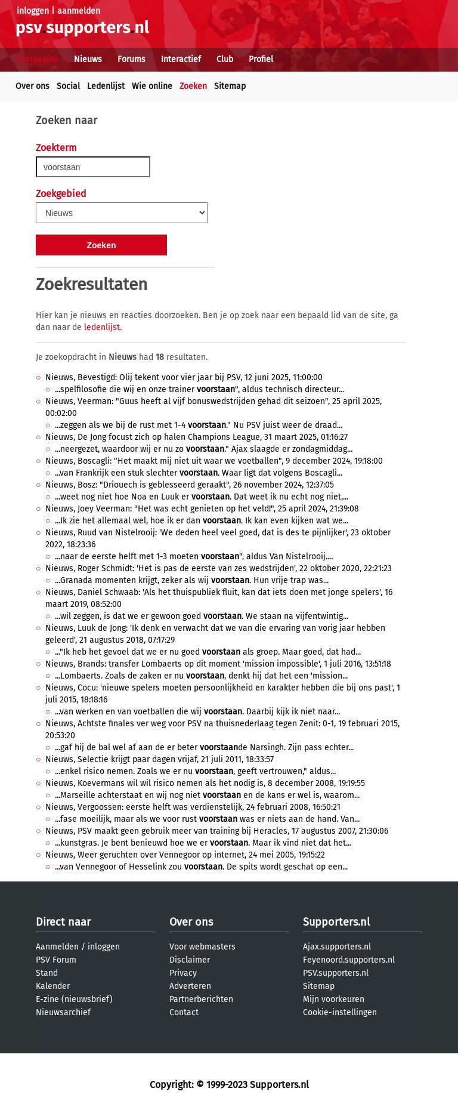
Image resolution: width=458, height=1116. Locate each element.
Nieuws (88, 59)
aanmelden (78, 11)
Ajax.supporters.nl (337, 947)
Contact (184, 1012)
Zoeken (193, 86)
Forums (131, 59)
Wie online (152, 86)
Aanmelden (57, 947)
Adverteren (190, 986)
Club (224, 59)
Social (68, 86)
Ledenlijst (106, 86)
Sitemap (230, 86)
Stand (47, 973)
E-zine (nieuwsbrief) (74, 999)
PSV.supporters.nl (336, 973)
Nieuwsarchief (63, 1012)
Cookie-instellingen (340, 1012)
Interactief (181, 59)
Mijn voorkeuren (333, 999)
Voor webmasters (202, 947)
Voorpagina (37, 59)
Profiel (261, 59)
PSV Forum (56, 960)
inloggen (33, 11)
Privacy (183, 973)
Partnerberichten (201, 999)
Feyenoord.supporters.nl (349, 960)
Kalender (53, 986)
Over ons (32, 86)
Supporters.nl (336, 922)
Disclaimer (189, 960)
